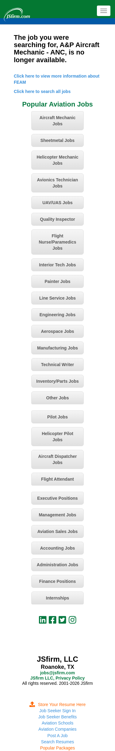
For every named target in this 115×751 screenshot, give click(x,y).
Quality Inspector (57, 219)
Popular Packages (57, 747)
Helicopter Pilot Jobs (57, 436)
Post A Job (57, 735)
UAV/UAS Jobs (57, 202)
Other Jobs (57, 397)
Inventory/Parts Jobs (57, 381)
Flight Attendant (57, 479)
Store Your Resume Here (57, 704)
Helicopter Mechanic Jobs (57, 160)
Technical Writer (57, 364)
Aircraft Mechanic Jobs (57, 120)
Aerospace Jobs (57, 331)
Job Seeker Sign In (57, 710)
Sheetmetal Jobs (57, 140)
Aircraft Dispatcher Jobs (57, 459)
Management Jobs (57, 514)
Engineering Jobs (57, 314)
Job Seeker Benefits (57, 716)
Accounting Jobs (57, 548)
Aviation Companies (57, 729)
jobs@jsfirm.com (57, 672)
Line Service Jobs (57, 298)
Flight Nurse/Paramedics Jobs (57, 242)
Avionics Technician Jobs (57, 182)
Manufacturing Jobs (57, 347)
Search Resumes (57, 741)
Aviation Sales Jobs (57, 531)
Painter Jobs (57, 281)
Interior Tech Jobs (57, 264)
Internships (57, 598)
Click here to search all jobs (42, 91)
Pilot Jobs (57, 416)
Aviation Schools (57, 723)
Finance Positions (57, 581)
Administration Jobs (57, 564)
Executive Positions (57, 498)
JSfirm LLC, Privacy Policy (57, 678)
